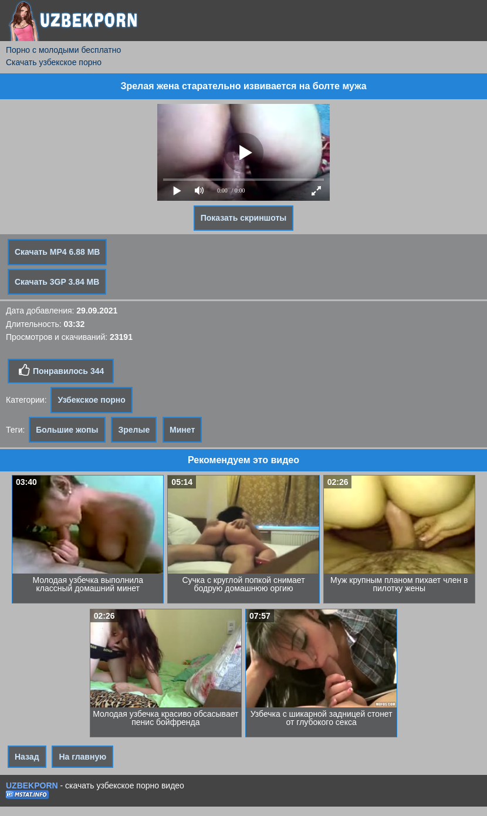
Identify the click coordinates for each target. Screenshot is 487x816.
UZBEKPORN (32, 785)
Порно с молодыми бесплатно (63, 50)
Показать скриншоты (244, 217)
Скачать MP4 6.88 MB (57, 252)
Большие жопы (67, 429)
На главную (82, 756)
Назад (27, 756)
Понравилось (61, 370)
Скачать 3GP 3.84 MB (57, 281)
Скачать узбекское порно (54, 62)
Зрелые (134, 429)
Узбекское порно (91, 399)
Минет (182, 429)
